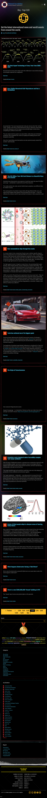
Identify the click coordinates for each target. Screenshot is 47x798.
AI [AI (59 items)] (5, 638)
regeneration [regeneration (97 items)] (16, 643)
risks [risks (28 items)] (23, 643)
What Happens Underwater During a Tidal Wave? (22, 567)
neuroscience (30, 290)
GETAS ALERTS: (26, 776)
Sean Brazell (7, 720)
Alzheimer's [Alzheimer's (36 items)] (8, 638)
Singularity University (7, 662)
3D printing (5, 654)
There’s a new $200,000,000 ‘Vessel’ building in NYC (23, 590)
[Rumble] (40, 792)
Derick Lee (7, 713)
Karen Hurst (7, 701)
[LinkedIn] (35, 792)
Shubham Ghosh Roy (9, 689)
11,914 (37, 610)
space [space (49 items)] (28, 643)
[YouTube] (37, 792)
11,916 (16, 613)
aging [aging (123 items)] (3, 638)
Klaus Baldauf (8, 708)
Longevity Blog (6, 749)
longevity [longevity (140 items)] (38, 641)
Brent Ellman (8, 727)
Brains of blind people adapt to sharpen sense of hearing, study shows (25, 525)
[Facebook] (30, 792)
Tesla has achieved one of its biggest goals (20, 333)
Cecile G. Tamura (9, 710)
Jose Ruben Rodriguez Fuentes (12, 703)
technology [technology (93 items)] (36, 643)
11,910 (19, 610)
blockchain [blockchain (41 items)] (4, 639)
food (13, 149)
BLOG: (25, 778)
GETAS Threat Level (23, 769)
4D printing (5, 655)
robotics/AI (17, 149)
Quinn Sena (7, 691)
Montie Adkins (8, 732)
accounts (20, 348)
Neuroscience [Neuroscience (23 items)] (44, 641)
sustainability (15, 360)
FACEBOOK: (15, 774)
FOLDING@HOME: (15, 784)
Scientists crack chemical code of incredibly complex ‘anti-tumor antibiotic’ (24, 458)
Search (44, 620)
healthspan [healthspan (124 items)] (42, 640)
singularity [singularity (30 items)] (25, 643)
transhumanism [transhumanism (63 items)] (42, 643)
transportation (20, 360)
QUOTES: (25, 788)
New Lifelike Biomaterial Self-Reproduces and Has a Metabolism (23, 89)
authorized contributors (11, 33)
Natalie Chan (8, 722)
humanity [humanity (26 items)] (3, 641)
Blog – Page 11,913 (24, 10)
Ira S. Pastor (7, 734)
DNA (4, 658)
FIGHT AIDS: (17, 782)
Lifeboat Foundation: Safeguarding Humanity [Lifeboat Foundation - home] (20, 4)
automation (5, 675)
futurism (12, 79)
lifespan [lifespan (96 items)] (33, 641)
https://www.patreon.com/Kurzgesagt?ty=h (29, 411)
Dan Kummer (8, 705)
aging (4, 666)
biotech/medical (15, 290)
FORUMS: (20, 788)
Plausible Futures (7, 754)
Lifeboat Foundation (9, 792)
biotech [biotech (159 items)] (34, 638)
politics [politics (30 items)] (3, 643)
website (7, 348)
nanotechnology (24, 290)
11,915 (41, 610)
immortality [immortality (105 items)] (10, 641)
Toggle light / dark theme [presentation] (45, 4)
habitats (14, 601)
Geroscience (5, 747)
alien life (5, 667)
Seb (6, 725)
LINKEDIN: (15, 776)
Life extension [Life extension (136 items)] (27, 641)
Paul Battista (8, 696)
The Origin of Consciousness (16, 370)
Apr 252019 (5, 89)
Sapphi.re (21, 792)
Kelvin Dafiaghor (8, 699)
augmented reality (7, 674)
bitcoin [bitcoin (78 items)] (44, 638)
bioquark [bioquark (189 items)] (29, 638)
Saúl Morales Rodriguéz (10, 687)
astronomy (5, 672)
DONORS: (19, 780)
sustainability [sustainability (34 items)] (32, 643)
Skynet (4, 663)
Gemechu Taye (8, 698)
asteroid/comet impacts (8, 671)
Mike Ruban (8, 79)
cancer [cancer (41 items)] (10, 639)
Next (28, 613)
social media (14, 348)
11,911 (23, 610)
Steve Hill (7, 724)
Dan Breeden (8, 692)
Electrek (31, 339)
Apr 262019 (5, 66)
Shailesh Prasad (9, 149)
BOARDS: (25, 780)
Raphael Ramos (8, 718)
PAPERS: (25, 786)
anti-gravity (5, 668)
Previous (9, 610)
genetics (20, 290)
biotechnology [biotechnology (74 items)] (39, 638)
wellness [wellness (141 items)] (23, 645)
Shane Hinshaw (8, 717)
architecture (5, 670)
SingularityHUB (6, 755)
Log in (4, 33)
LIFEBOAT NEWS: (27, 774)
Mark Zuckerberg (7, 665)
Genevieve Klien (8, 686)
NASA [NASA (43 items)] (41, 641)
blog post (35, 351)
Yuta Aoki (7, 712)
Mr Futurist (5, 750)
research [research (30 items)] (21, 643)
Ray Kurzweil (6, 659)
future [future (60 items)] (29, 639)
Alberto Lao (7, 715)
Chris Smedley (8, 736)
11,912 (27, 610)
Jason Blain (7, 731)
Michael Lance (8, 729)
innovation (20, 488)
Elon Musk (5, 661)
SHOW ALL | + (5, 738)
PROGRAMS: (26, 784)
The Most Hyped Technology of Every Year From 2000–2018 (24, 66)
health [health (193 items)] (37, 640)
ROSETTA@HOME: (15, 786)
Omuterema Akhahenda (10, 706)
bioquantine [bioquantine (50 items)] (24, 638)
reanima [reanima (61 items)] (6, 643)
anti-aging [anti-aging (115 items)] (13, 638)
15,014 (22, 613)
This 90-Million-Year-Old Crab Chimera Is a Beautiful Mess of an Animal (25, 177)
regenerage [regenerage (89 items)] (10, 643)
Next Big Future (6, 752)
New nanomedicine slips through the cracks (21, 249)
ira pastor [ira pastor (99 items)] (21, 641)
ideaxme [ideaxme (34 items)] (6, 641)
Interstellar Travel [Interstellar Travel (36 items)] (16, 641)
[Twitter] (32, 792)
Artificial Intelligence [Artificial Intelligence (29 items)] (18, 638)
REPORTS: (25, 782)
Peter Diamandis (6, 657)
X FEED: (16, 778)
